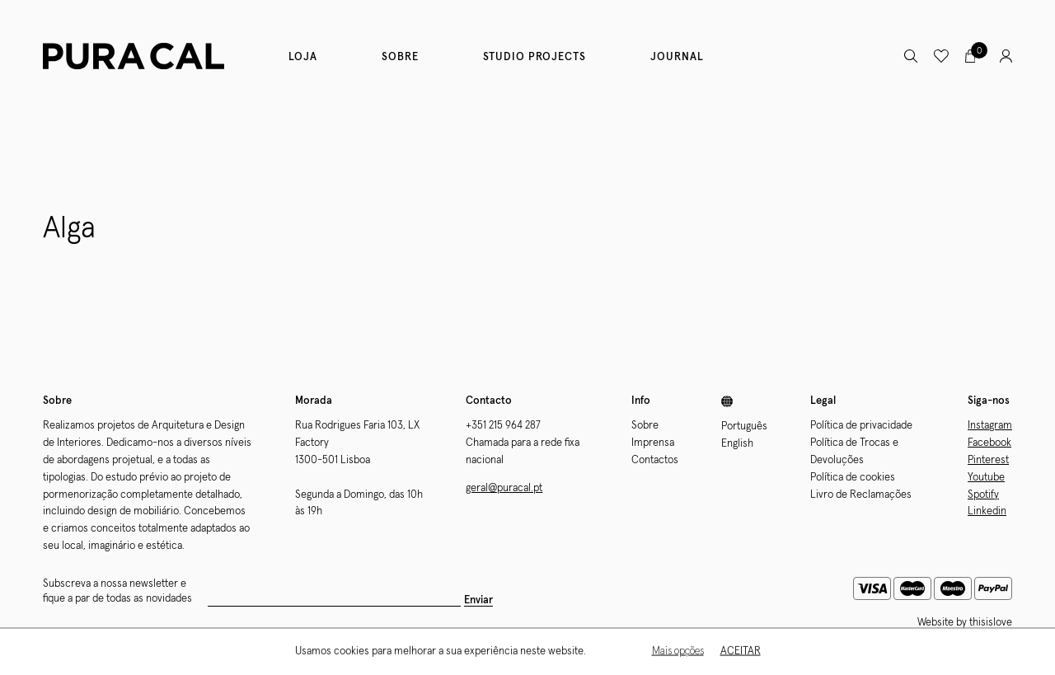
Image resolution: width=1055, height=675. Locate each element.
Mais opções (678, 652)
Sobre (400, 57)
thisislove (990, 622)
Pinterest (988, 460)
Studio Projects (534, 57)
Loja (302, 57)
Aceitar (740, 652)
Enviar (478, 600)
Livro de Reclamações (861, 495)
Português (744, 426)
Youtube (986, 477)
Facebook (989, 443)
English (737, 443)
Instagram (990, 425)
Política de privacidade (861, 425)
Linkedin (987, 511)
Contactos (654, 460)
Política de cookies (852, 477)
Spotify (983, 495)
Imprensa (652, 443)
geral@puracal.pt (504, 488)
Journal (677, 57)
